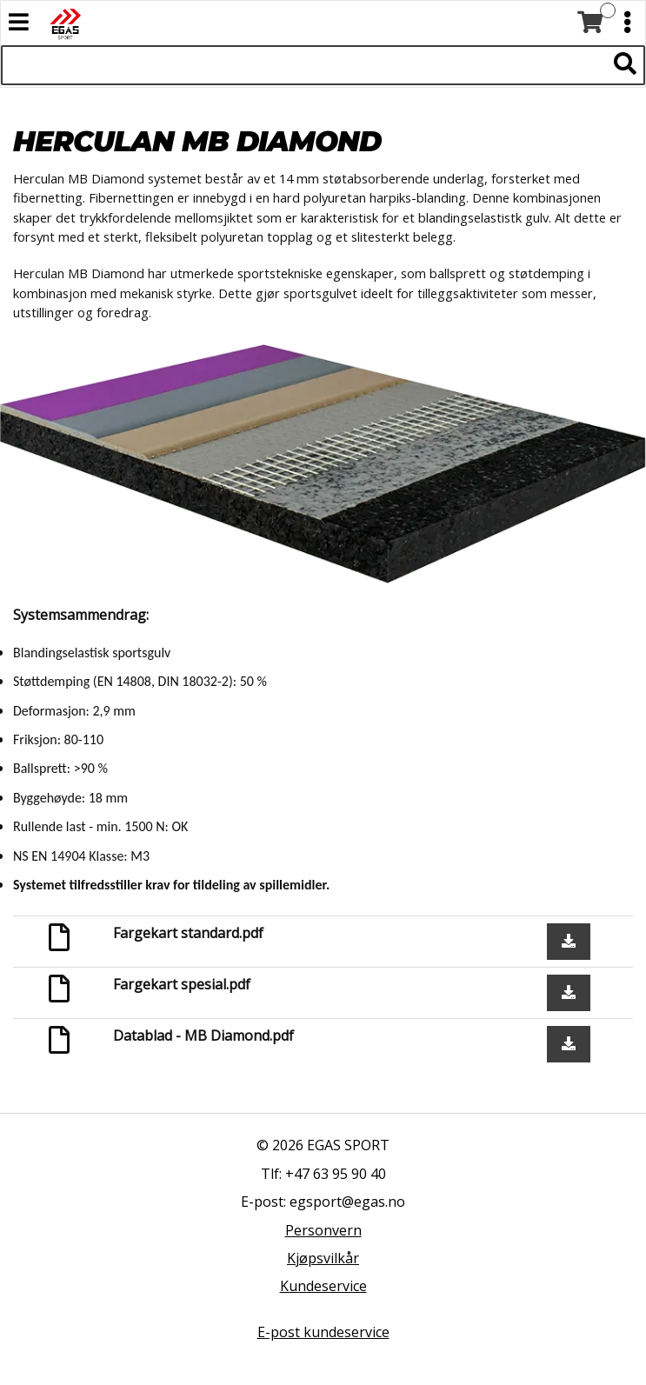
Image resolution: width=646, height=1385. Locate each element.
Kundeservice (323, 1285)
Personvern (323, 1230)
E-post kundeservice (323, 1332)
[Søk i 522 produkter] (303, 65)
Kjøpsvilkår (323, 1258)
